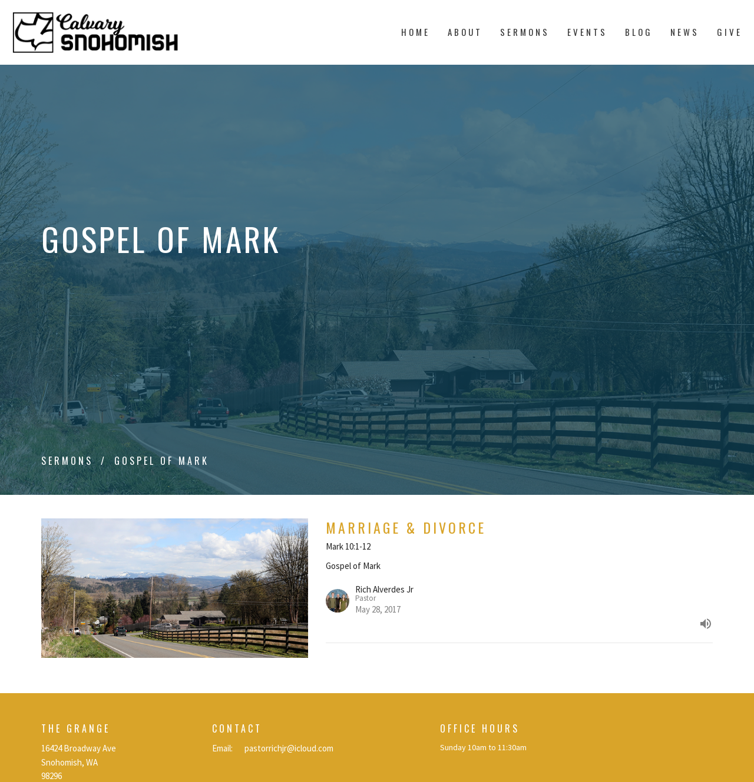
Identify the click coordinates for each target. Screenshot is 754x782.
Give (729, 31)
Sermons (525, 31)
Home (415, 31)
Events (587, 31)
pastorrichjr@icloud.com (288, 748)
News (684, 31)
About (465, 31)
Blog (639, 31)
